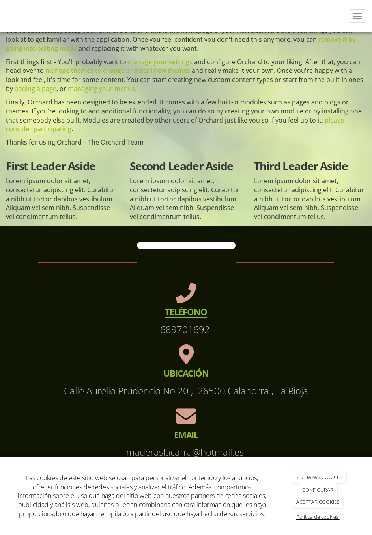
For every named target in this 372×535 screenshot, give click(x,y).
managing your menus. (102, 88)
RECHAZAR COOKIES (318, 477)
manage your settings (160, 62)
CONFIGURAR (317, 489)
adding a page (35, 88)
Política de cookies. (318, 516)
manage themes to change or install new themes (117, 70)
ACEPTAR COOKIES (318, 501)
